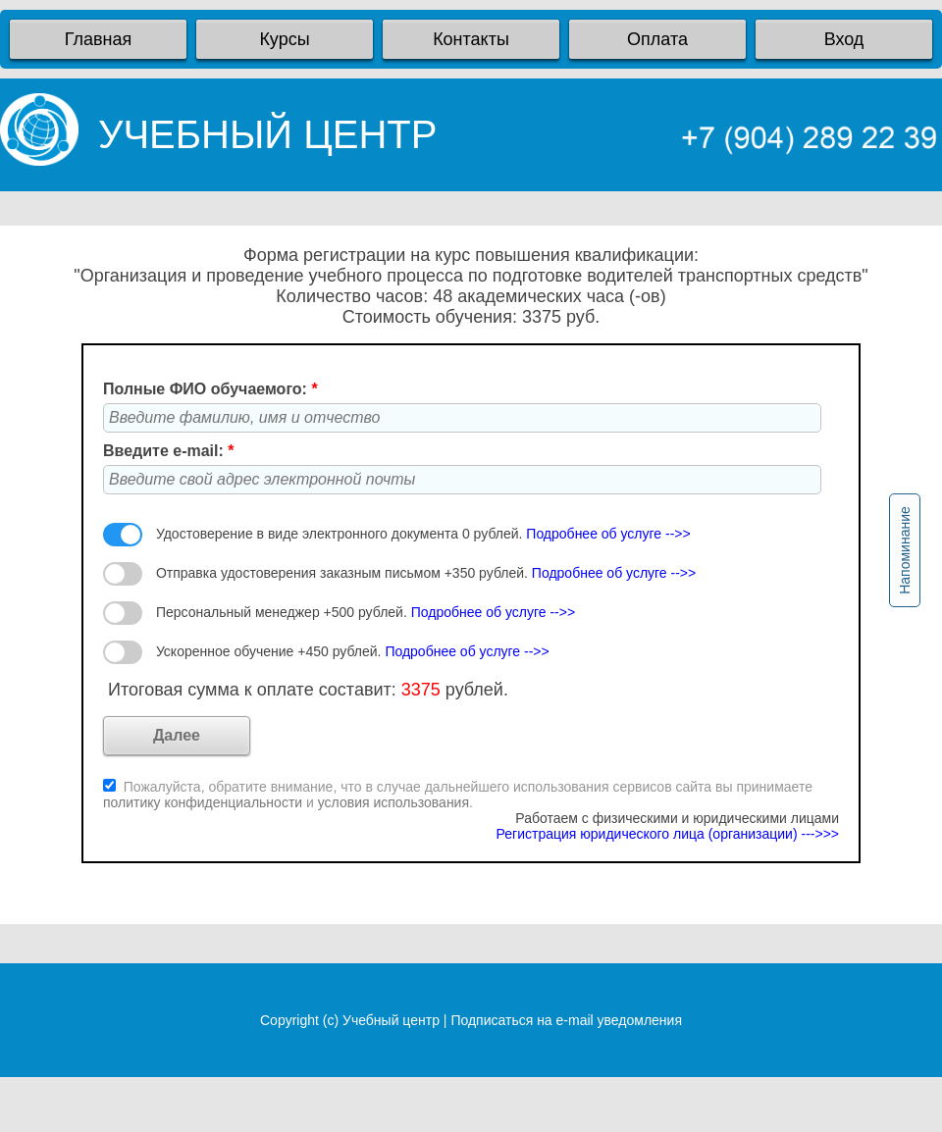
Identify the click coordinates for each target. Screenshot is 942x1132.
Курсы (284, 39)
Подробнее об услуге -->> (608, 533)
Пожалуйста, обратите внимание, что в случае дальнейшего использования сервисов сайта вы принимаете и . (457, 794)
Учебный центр (391, 1020)
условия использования (393, 802)
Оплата (657, 39)
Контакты (471, 39)
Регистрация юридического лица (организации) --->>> (668, 834)
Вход (844, 39)
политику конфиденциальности (204, 802)
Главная (98, 39)
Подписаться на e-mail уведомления (566, 1020)
